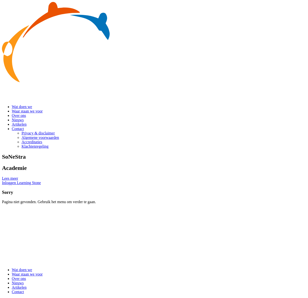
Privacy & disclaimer (38, 133)
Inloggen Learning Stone (21, 183)
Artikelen (19, 124)
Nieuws (18, 120)
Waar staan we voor (27, 111)
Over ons (19, 115)
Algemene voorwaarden (40, 137)
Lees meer (10, 178)
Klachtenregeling (35, 146)
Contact (18, 129)
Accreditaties (32, 142)
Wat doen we (22, 107)
